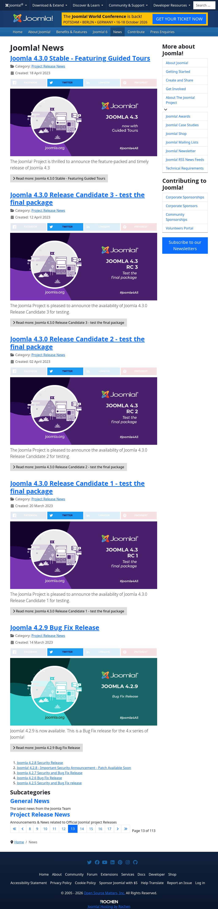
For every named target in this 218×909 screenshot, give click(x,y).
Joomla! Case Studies (182, 125)
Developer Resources (170, 5)
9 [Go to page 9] (37, 828)
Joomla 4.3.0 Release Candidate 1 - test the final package (77, 487)
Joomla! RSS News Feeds (185, 159)
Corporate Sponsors (182, 206)
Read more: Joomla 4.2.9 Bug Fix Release (46, 747)
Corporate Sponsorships (185, 197)
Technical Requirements (185, 168)
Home (18, 32)
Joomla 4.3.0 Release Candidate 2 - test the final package (77, 342)
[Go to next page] (117, 829)
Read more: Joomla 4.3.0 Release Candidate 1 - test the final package (68, 611)
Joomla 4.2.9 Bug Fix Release (54, 627)
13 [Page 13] (73, 828)
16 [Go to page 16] (100, 828)
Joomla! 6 (100, 32)
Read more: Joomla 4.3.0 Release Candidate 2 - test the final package (68, 467)
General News (29, 801)
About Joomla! (39, 32)
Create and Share (179, 80)
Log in (200, 883)
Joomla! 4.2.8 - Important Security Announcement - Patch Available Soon (74, 767)
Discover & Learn (87, 5)
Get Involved (176, 89)
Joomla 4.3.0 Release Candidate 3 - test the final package (77, 198)
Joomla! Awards (178, 116)
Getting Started (178, 71)
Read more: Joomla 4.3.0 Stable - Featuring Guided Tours (59, 178)
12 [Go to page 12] (63, 828)
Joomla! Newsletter (181, 151)
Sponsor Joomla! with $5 (118, 883)
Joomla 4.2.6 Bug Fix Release (39, 778)
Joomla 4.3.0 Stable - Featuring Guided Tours (80, 58)
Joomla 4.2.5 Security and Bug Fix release (49, 783)
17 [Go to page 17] (109, 828)
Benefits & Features (71, 32)
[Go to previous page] (22, 829)
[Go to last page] (125, 829)
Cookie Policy (85, 883)
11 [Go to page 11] (54, 828)
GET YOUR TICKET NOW (179, 19)
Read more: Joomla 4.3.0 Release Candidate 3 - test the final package (68, 322)
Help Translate (152, 883)
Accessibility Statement (28, 883)
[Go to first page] (14, 829)
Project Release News (48, 66)
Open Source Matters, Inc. (104, 893)
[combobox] (204, 5)
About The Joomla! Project (180, 100)
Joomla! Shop (176, 133)
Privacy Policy (61, 883)
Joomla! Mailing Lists (182, 142)
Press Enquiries (162, 32)
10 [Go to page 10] (45, 828)
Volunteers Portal (179, 228)
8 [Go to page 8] (30, 828)
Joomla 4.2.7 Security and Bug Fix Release (49, 773)
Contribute (136, 32)
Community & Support (127, 5)
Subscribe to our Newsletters (185, 245)
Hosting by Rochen (109, 906)
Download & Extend (49, 5)
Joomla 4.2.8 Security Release (40, 762)
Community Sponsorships (176, 217)
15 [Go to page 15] (91, 828)
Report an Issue (179, 883)
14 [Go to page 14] (82, 828)
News (117, 32)
